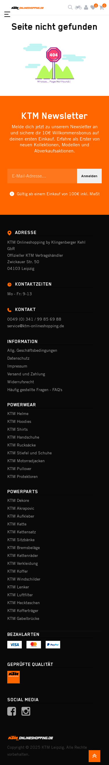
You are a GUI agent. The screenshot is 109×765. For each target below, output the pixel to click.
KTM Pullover (19, 468)
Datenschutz (18, 358)
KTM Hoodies (19, 421)
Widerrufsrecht (20, 381)
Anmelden (89, 176)
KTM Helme (17, 413)
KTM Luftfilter (20, 594)
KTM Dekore (18, 500)
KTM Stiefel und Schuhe (29, 453)
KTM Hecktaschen (23, 602)
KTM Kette (16, 524)
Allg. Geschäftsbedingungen (32, 350)
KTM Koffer (17, 571)
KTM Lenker (18, 587)
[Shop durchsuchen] (70, 7)
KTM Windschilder (23, 579)
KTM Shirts (17, 429)
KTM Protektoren (22, 476)
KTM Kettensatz (21, 532)
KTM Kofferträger (22, 610)
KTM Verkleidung (22, 563)
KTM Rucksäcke (21, 445)
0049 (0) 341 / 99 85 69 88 (34, 319)
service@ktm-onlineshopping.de (35, 325)
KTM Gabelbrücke (23, 618)
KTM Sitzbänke (21, 539)
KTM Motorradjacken (26, 460)
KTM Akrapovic (20, 508)
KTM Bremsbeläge (23, 547)
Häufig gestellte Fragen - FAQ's (34, 389)
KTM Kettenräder (22, 555)
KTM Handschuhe (23, 437)
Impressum (17, 366)
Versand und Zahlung (26, 374)
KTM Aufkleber (20, 516)
